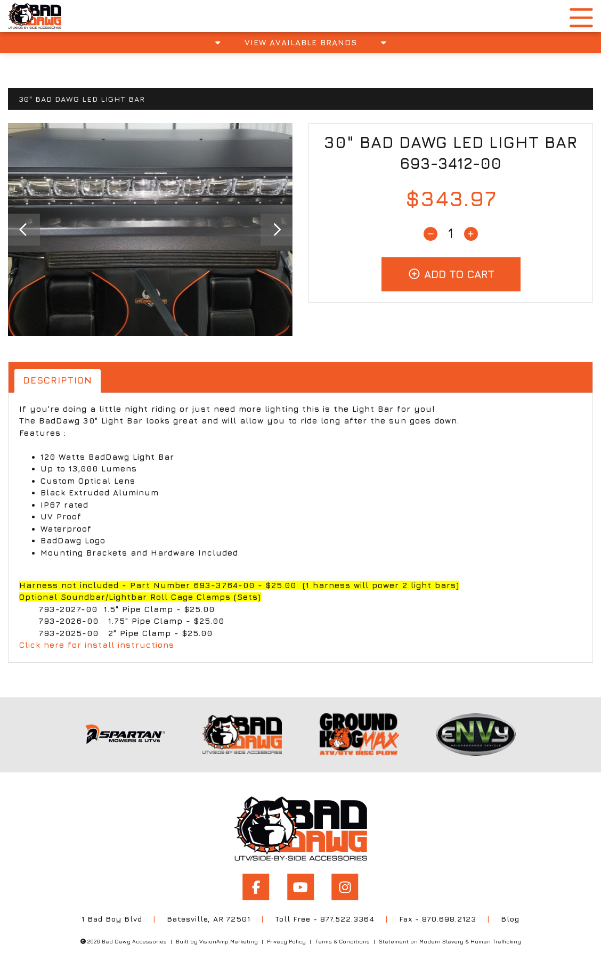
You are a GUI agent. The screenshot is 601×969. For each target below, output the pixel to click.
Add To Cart (451, 274)
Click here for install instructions (96, 645)
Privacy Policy (286, 941)
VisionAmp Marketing (228, 941)
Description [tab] (57, 380)
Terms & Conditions (342, 941)
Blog (510, 918)
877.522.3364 (347, 918)
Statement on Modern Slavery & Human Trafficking (450, 941)
